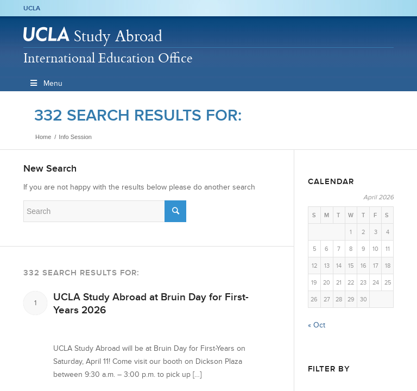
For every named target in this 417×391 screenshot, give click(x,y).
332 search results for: (138, 115)
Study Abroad (118, 35)
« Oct (316, 325)
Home (43, 137)
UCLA (31, 8)
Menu (45, 83)
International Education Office (108, 57)
